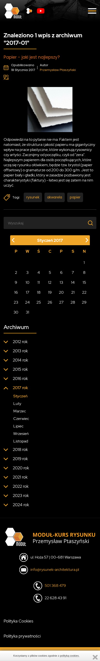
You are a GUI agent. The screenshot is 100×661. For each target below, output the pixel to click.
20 (61, 292)
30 (16, 312)
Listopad (20, 441)
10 (27, 282)
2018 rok (20, 449)
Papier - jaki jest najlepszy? (32, 57)
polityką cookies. (69, 655)
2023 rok (21, 495)
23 (16, 302)
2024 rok (21, 504)
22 (84, 292)
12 (49, 282)
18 (39, 292)
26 (50, 302)
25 (38, 302)
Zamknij (95, 657)
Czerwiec (21, 418)
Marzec (19, 411)
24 (27, 302)
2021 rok (20, 477)
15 (84, 282)
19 (50, 292)
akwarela (54, 197)
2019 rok (20, 458)
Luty (17, 403)
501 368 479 (55, 585)
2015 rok (20, 369)
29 (84, 302)
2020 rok (21, 468)
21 (73, 292)
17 (27, 292)
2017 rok (20, 387)
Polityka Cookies (18, 621)
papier (75, 197)
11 (38, 282)
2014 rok (20, 360)
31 (27, 312)
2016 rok (20, 378)
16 (16, 292)
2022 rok (21, 486)
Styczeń (20, 396)
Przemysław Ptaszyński (58, 70)
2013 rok (20, 351)
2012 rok (20, 341)
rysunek (32, 197)
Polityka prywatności (22, 636)
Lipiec (18, 426)
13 (61, 282)
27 (61, 302)
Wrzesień (21, 433)
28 (73, 302)
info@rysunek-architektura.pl (54, 569)
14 (73, 282)
